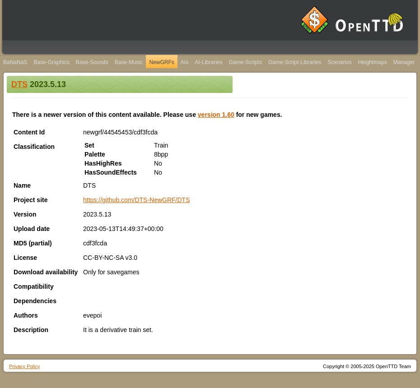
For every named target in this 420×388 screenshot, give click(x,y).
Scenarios (339, 62)
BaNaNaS (15, 62)
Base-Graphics (51, 62)
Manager (404, 62)
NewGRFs (161, 62)
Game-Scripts (245, 62)
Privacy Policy (24, 366)
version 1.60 (216, 114)
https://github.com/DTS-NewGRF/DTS (136, 199)
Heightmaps (372, 62)
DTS (19, 84)
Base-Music (129, 62)
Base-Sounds (92, 62)
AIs (184, 62)
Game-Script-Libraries (294, 62)
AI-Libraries (208, 62)
